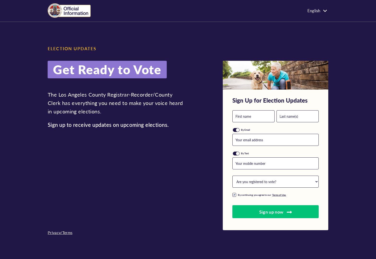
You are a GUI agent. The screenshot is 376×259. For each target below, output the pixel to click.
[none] (294, 10)
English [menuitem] (313, 11)
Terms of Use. (279, 195)
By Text (245, 153)
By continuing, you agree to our (263, 195)
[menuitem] (294, 10)
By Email (245, 129)
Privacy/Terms (60, 232)
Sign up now (275, 212)
